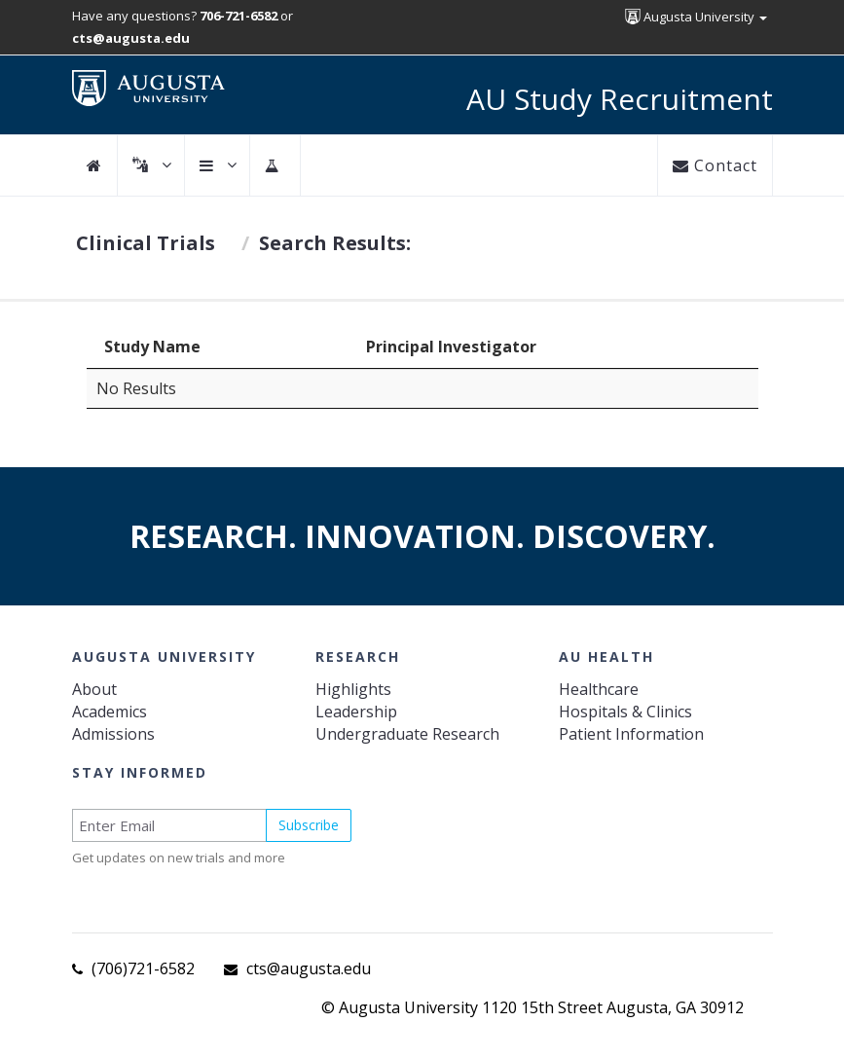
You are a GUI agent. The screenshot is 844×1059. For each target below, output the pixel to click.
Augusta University (696, 16)
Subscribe (308, 825)
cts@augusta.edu (308, 968)
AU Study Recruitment (619, 99)
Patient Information (631, 734)
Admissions (113, 734)
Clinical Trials (145, 243)
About (94, 689)
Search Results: (335, 243)
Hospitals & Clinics (625, 711)
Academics (109, 711)
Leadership (356, 711)
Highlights (353, 689)
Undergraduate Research (407, 734)
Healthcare (599, 689)
